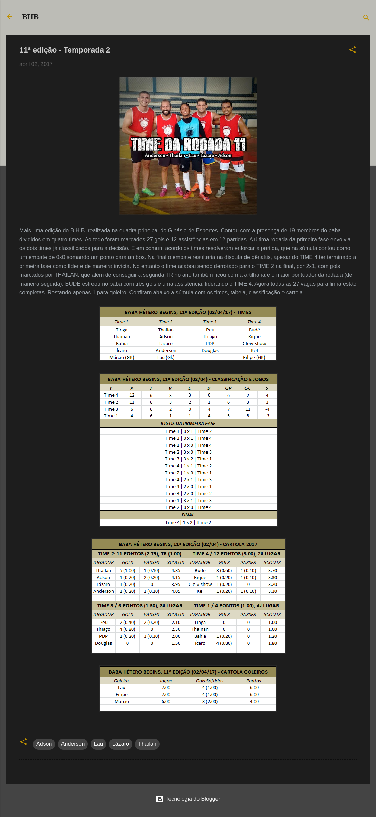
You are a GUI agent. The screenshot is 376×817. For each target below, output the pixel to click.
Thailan (147, 744)
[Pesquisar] (366, 18)
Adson (44, 744)
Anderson (73, 744)
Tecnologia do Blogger (188, 799)
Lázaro (120, 744)
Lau (98, 744)
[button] (352, 51)
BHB (30, 16)
